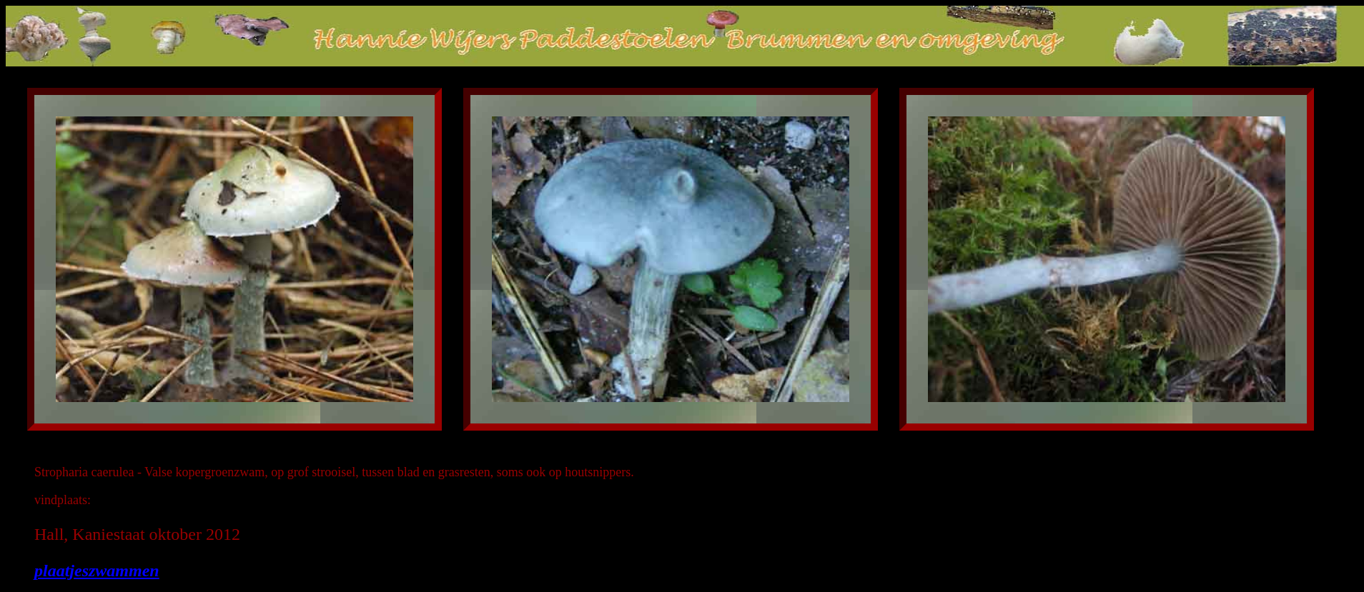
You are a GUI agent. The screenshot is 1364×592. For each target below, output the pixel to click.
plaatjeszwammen (96, 570)
